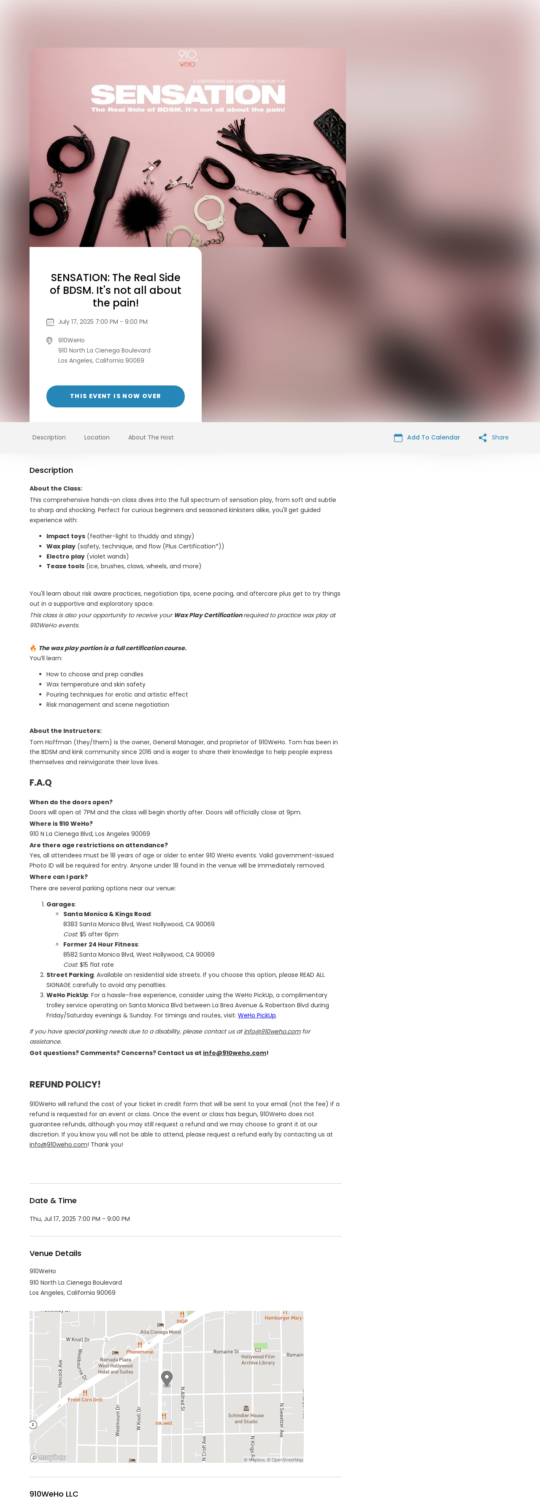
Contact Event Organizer (160, 1443)
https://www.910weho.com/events (182, 1367)
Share (494, 262)
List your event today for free (323, 1433)
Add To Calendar (427, 262)
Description (49, 262)
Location (97, 262)
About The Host (151, 262)
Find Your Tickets (336, 1443)
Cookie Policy (388, 1443)
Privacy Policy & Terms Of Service (254, 1443)
